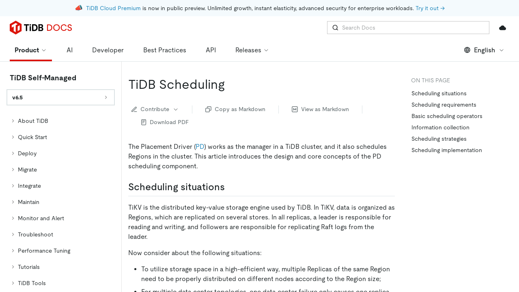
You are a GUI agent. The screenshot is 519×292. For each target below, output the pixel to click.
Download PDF (165, 99)
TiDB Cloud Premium (113, 8)
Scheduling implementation (446, 127)
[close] (503, 229)
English (484, 27)
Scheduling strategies (439, 116)
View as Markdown (320, 86)
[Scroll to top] (501, 202)
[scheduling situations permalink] (231, 164)
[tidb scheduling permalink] (231, 61)
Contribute (155, 86)
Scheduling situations (439, 70)
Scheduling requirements (443, 82)
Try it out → (430, 8)
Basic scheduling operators (446, 93)
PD (200, 124)
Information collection (440, 104)
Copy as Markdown (235, 86)
